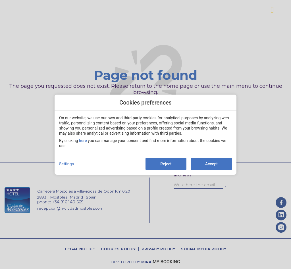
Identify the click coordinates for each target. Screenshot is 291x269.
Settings (66, 164)
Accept (211, 164)
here (83, 140)
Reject (165, 164)
